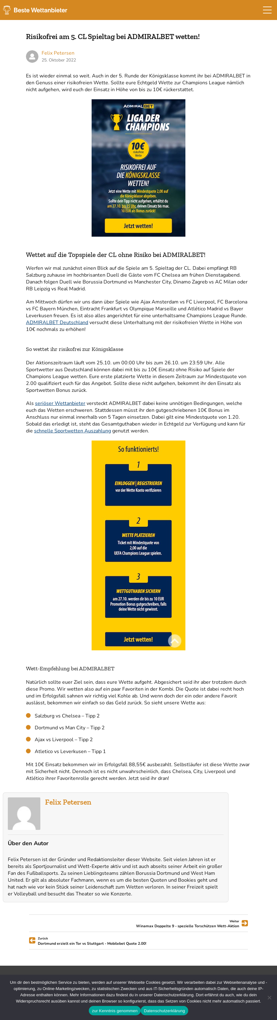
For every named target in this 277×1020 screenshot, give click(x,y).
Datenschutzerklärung (164, 1010)
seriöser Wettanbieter (60, 403)
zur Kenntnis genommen (115, 1010)
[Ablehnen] (269, 997)
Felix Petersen (68, 801)
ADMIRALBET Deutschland (57, 322)
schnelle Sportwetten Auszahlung (72, 430)
